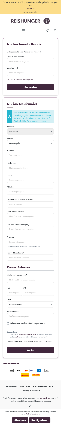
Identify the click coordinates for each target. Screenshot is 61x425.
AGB (17, 337)
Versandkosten (45, 398)
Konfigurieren (39, 420)
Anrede (10, 138)
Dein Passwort (12, 68)
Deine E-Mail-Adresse (15, 56)
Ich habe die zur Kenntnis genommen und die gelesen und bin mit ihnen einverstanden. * (31, 335)
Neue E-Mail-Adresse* (15, 211)
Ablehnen (20, 420)
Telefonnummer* (13, 311)
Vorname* (11, 150)
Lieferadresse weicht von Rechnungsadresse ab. (28, 323)
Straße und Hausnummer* (17, 275)
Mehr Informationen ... (33, 414)
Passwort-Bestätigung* (15, 253)
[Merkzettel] (47, 30)
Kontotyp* (11, 126)
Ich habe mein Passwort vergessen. (20, 79)
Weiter (30, 350)
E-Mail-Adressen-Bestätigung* (18, 224)
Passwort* (10, 237)
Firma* (9, 175)
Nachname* (11, 163)
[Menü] (23, 30)
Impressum (11, 386)
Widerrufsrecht (39, 386)
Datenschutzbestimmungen (27, 334)
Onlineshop (30, 8)
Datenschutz (24, 386)
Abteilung (10, 187)
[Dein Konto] (54, 30)
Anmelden (30, 87)
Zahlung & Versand (30, 390)
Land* (9, 299)
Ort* (24, 288)
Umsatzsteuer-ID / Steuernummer (19, 199)
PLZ (8, 288)
